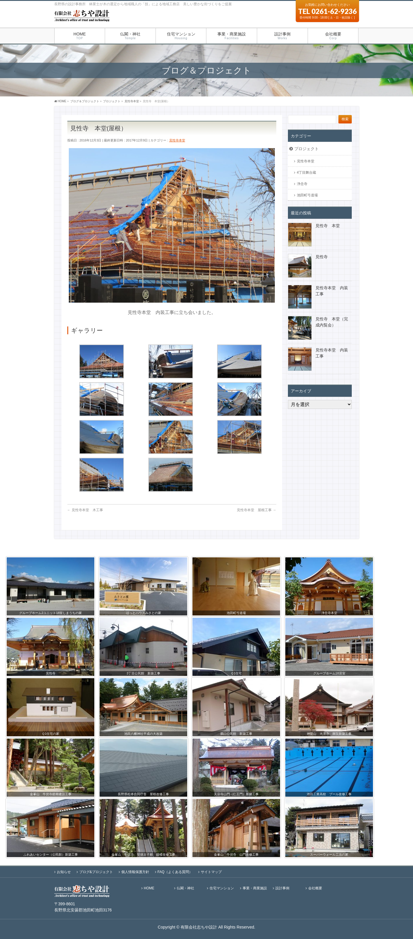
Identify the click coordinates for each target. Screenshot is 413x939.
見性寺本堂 (177, 140)
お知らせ (64, 872)
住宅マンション (222, 888)
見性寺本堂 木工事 (85, 510)
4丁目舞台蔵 (306, 172)
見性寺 (321, 256)
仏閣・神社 (185, 888)
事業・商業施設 (255, 888)
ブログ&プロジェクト (96, 872)
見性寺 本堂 (327, 225)
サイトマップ (211, 872)
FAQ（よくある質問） (175, 872)
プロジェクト (306, 148)
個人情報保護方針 (135, 872)
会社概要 (315, 888)
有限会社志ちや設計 (199, 926)
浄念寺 (302, 184)
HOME (149, 888)
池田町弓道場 (307, 195)
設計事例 (282, 888)
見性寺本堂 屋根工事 (256, 510)
